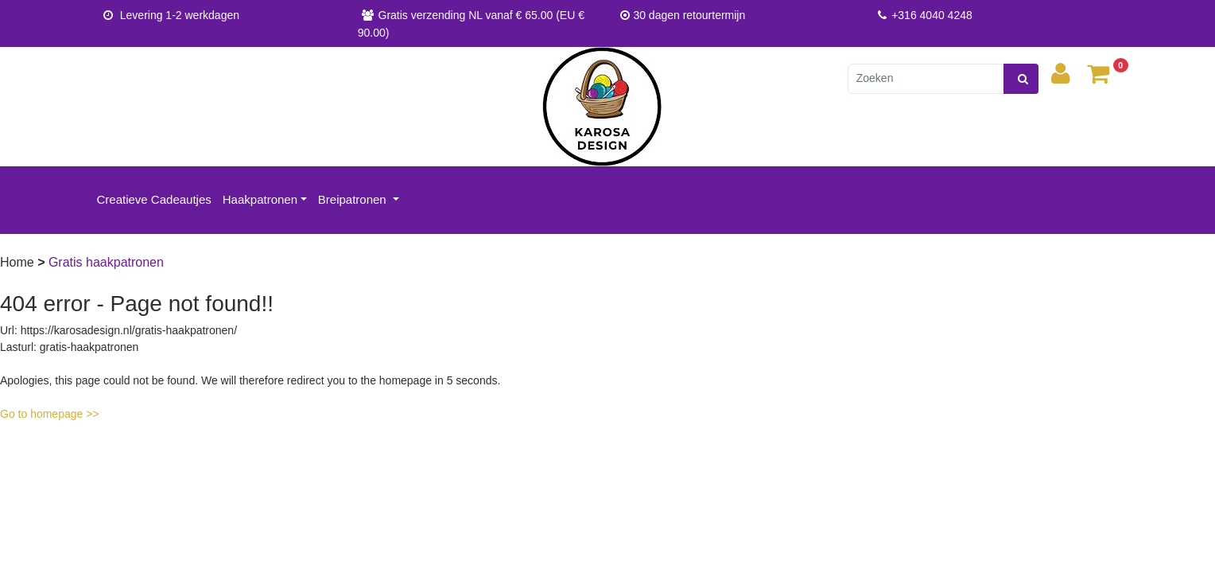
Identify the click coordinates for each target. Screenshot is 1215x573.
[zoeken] (1020, 79)
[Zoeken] (926, 79)
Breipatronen (354, 199)
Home (18, 262)
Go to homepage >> (49, 413)
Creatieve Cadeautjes (154, 199)
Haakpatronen (260, 199)
